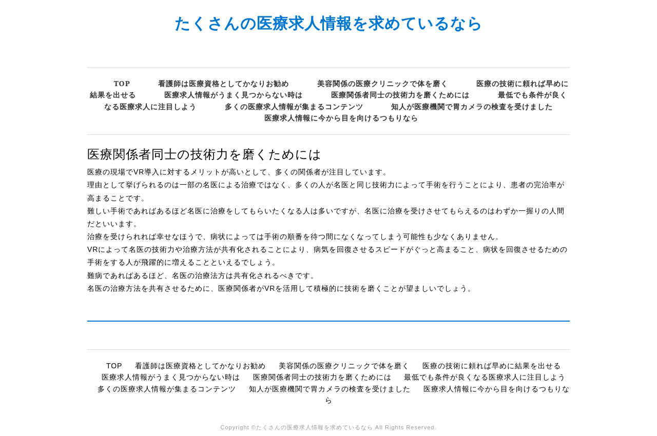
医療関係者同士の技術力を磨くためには (400, 95)
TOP (122, 83)
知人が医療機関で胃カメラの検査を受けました (472, 106)
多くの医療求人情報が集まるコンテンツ (294, 106)
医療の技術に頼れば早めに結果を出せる (491, 366)
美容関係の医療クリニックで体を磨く (382, 83)
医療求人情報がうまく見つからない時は (233, 95)
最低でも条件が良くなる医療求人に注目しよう (485, 377)
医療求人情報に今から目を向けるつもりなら (341, 118)
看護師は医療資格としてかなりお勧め (223, 83)
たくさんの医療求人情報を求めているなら (329, 22)
